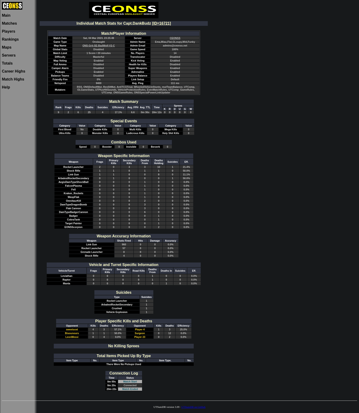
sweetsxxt (72, 329)
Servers (9, 55)
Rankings (10, 39)
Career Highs (13, 71)
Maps (7, 47)
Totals (7, 63)
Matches (9, 23)
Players (8, 31)
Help (6, 87)
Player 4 (140, 329)
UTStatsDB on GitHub (193, 406)
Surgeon (140, 333)
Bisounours (72, 333)
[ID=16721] (161, 23)
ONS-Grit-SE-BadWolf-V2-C (98, 45)
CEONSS (175, 38)
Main (6, 15)
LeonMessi (72, 337)
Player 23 (139, 337)
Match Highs (13, 79)
